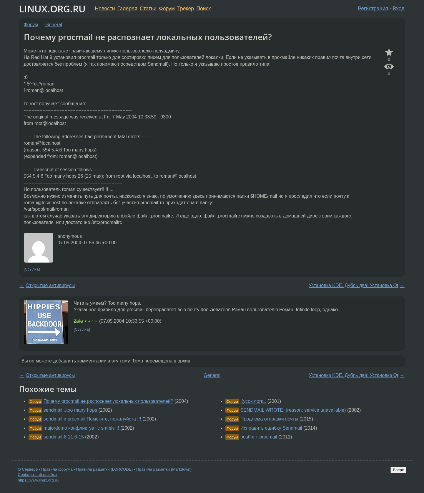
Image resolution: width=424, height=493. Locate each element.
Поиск (203, 8)
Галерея (127, 8)
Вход (399, 8)
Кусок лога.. (253, 401)
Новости (105, 8)
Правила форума (57, 469)
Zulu (78, 321)
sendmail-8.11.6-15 (64, 436)
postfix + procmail (258, 436)
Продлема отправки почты (269, 418)
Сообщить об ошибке (37, 474)
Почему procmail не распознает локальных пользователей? (148, 36)
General (53, 24)
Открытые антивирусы (50, 285)
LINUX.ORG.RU (52, 8)
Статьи (148, 8)
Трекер (185, 8)
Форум (166, 8)
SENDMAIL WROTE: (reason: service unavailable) (293, 410)
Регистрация (373, 8)
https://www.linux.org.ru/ (38, 480)
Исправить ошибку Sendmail (271, 428)
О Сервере (28, 469)
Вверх (398, 470)
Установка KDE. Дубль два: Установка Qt (353, 285)
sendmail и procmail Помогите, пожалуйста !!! (92, 418)
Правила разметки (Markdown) (164, 469)
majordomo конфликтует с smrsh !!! (81, 428)
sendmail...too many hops (70, 410)
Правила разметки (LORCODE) (104, 469)
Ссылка (32, 269)
